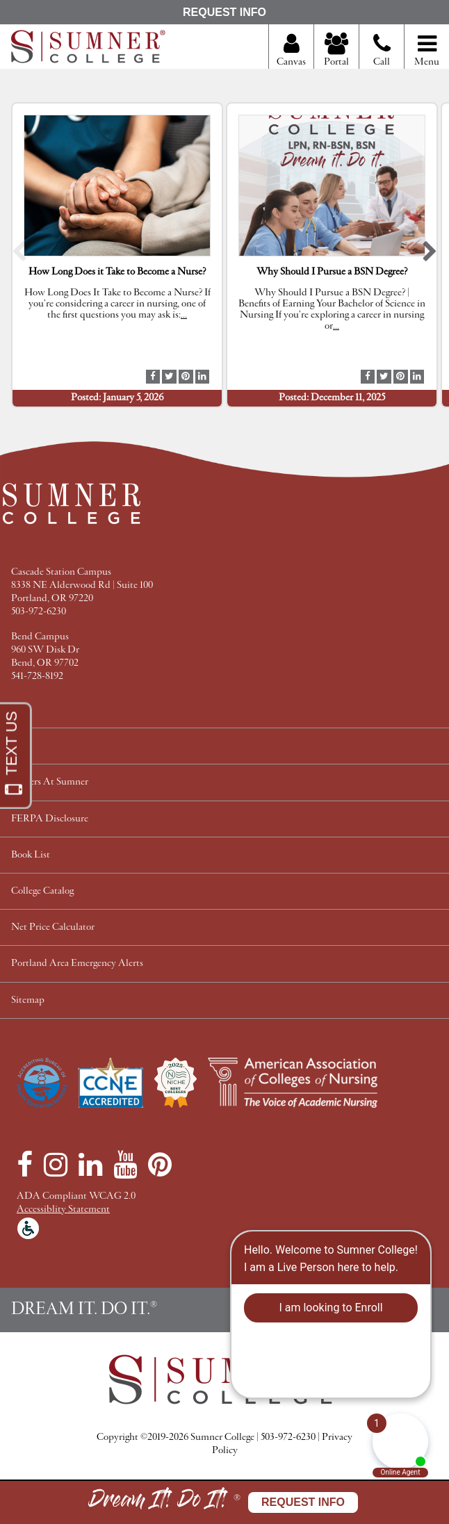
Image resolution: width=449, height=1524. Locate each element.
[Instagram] (55, 1165)
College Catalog (42, 891)
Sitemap (27, 1000)
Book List (30, 855)
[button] (19, 254)
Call (382, 55)
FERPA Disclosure (49, 819)
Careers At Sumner (49, 782)
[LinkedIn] (90, 1165)
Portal (336, 51)
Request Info (224, 12)
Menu (426, 51)
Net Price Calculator (53, 927)
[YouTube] (125, 1165)
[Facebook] (25, 1165)
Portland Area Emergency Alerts (77, 963)
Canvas (291, 51)
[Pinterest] (160, 1165)
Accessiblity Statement (63, 1209)
